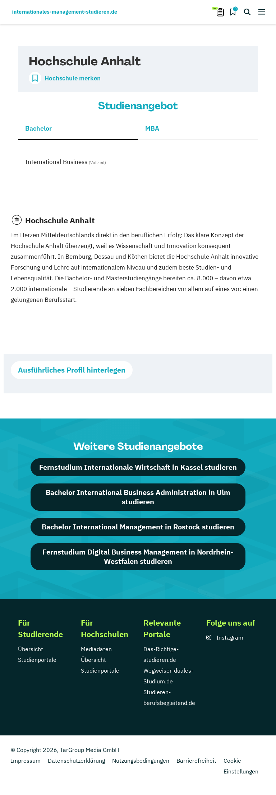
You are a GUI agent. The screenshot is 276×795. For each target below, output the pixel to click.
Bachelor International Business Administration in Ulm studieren (138, 496)
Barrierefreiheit (196, 760)
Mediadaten (96, 649)
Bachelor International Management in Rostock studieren (138, 527)
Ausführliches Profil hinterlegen (71, 370)
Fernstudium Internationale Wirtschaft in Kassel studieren (138, 467)
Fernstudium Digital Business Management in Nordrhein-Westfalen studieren (138, 556)
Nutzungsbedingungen (140, 760)
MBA (152, 128)
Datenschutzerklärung (76, 760)
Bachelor (38, 128)
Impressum (26, 760)
